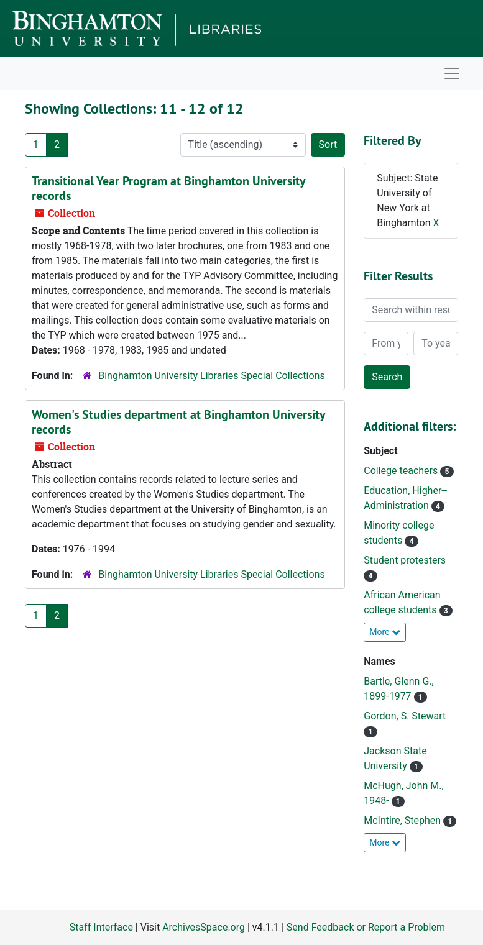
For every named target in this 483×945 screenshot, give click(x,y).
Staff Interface (101, 927)
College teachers (402, 471)
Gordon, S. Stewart (405, 716)
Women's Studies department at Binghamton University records (178, 421)
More (384, 632)
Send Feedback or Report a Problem (366, 927)
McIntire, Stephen (403, 820)
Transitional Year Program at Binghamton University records (168, 188)
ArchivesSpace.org (203, 927)
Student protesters (405, 560)
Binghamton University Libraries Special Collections (211, 375)
